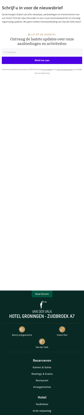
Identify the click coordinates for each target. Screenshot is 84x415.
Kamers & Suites (42, 367)
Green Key (62, 331)
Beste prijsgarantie (22, 331)
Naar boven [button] (42, 294)
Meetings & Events (42, 374)
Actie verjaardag (42, 410)
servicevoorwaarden (65, 69)
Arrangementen (42, 387)
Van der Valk (42, 344)
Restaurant (42, 380)
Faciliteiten (42, 404)
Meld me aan (42, 60)
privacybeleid (47, 69)
